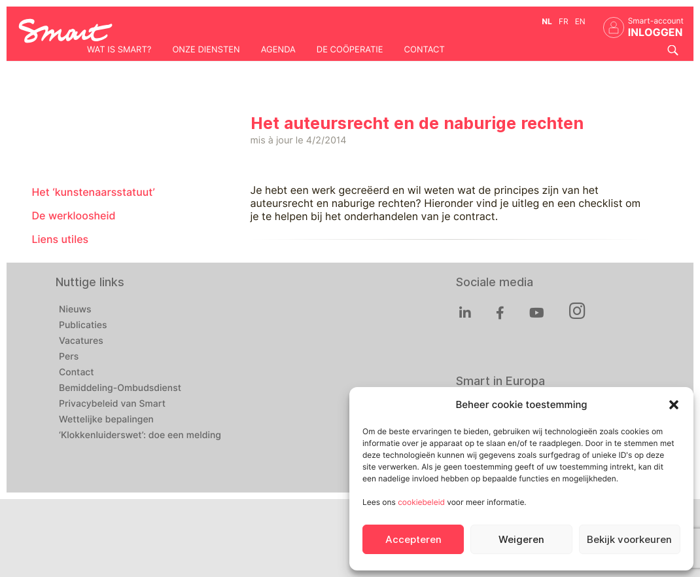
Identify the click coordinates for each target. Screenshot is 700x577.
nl (547, 21)
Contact (424, 50)
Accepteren (413, 540)
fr (564, 21)
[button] (673, 404)
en (580, 21)
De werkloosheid (74, 216)
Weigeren (521, 540)
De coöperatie (350, 50)
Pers (69, 357)
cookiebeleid (421, 502)
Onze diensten (205, 50)
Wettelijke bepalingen (106, 420)
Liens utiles (60, 239)
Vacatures (81, 341)
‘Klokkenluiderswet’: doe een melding (140, 435)
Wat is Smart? (119, 50)
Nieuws (75, 310)
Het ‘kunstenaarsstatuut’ (93, 192)
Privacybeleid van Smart (112, 404)
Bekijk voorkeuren (629, 540)
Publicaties (83, 325)
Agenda (278, 50)
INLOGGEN (655, 32)
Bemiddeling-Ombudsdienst (120, 388)
